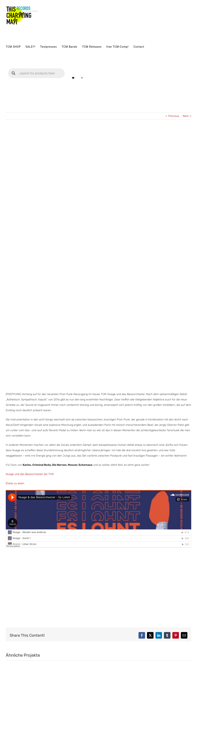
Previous (173, 116)
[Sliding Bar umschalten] (82, 77)
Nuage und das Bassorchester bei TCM (30, 474)
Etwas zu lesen (15, 483)
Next (186, 116)
